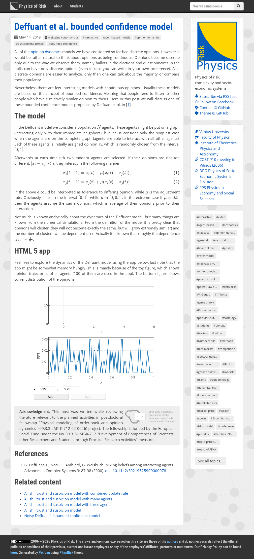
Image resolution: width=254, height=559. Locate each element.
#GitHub (227, 364)
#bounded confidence (63, 43)
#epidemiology (219, 379)
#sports (201, 418)
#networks (229, 287)
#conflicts (228, 372)
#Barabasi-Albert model (225, 434)
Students (76, 6)
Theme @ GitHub (212, 113)
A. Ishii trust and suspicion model (52, 510)
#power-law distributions (208, 287)
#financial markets (208, 248)
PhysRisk (66, 552)
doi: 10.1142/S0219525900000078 (135, 470)
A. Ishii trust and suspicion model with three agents (67, 504)
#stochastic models (208, 263)
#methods (226, 341)
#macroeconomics (208, 364)
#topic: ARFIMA (206, 449)
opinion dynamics (46, 51)
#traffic (201, 379)
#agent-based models (116, 37)
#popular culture (207, 318)
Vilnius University (213, 131)
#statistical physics (223, 240)
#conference (226, 426)
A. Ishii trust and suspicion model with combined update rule (76, 493)
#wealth (224, 410)
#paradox (202, 434)
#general (202, 240)
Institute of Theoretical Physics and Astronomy (217, 148)
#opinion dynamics (147, 37)
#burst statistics (206, 403)
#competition (226, 349)
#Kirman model (206, 310)
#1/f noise (220, 294)
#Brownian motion (222, 418)
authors (172, 541)
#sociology (229, 318)
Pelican (44, 552)
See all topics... (210, 460)
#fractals (202, 333)
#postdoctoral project (30, 43)
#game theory (205, 302)
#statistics (202, 232)
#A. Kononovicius (207, 271)
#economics (230, 225)
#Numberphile (205, 341)
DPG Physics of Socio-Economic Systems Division (217, 176)
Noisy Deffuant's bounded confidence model (62, 515)
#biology (219, 325)
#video (220, 217)
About (58, 6)
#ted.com (218, 333)
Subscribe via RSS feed (217, 96)
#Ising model (204, 426)
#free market (204, 349)
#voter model (205, 256)
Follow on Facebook (215, 101)
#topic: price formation (208, 442)
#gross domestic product (208, 372)
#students (202, 325)
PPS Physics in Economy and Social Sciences (215, 193)
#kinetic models (206, 395)
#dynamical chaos (208, 387)
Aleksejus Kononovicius (61, 37)
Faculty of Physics (213, 137)
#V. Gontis (203, 294)
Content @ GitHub (213, 107)
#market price (205, 410)
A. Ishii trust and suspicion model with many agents (68, 498)
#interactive (90, 37)
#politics (227, 248)
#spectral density (207, 356)
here (13, 552)
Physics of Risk (28, 6)
